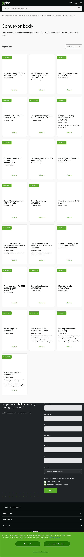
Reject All (28, 544)
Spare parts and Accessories (53, 15)
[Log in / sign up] (75, 3)
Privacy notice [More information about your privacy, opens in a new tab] (54, 537)
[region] (42, 544)
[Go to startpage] (6, 3)
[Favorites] (70, 3)
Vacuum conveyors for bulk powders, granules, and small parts (21, 15)
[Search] (79, 8)
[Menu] (81, 3)
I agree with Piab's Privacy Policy (57, 484)
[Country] (63, 471)
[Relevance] (73, 46)
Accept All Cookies (56, 544)
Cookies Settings (40, 552)
